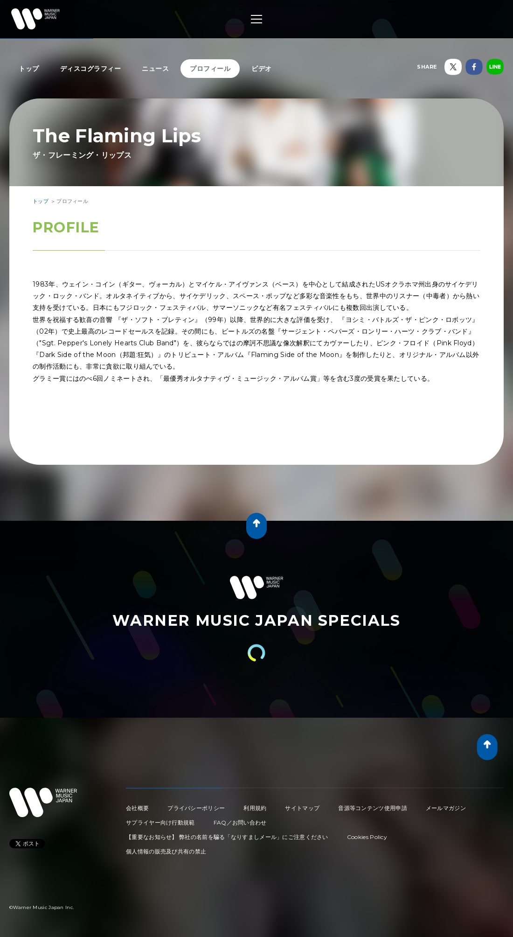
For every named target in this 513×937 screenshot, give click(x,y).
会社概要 (137, 807)
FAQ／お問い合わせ (240, 822)
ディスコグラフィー (90, 68)
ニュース (155, 68)
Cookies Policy (367, 836)
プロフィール (210, 68)
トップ (29, 68)
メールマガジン (446, 807)
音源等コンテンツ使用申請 (372, 807)
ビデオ (261, 68)
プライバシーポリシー (196, 807)
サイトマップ (302, 807)
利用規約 (254, 807)
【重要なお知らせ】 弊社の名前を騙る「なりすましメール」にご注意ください (227, 836)
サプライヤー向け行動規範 (160, 822)
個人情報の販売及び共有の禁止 (166, 851)
